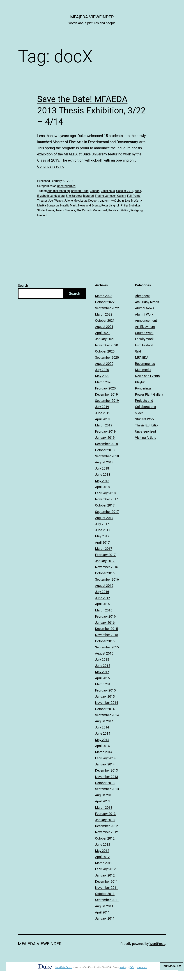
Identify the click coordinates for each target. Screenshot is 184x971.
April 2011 (102, 912)
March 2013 (103, 807)
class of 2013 (124, 191)
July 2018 (102, 468)
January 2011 (105, 918)
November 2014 (106, 702)
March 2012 (103, 863)
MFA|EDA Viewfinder (92, 16)
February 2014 (105, 758)
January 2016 (105, 622)
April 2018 (102, 487)
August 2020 (104, 363)
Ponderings (143, 388)
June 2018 (102, 474)
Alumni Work (144, 314)
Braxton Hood (79, 191)
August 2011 (104, 906)
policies (122, 967)
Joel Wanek (55, 200)
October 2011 (104, 894)
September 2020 (107, 357)
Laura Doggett (89, 200)
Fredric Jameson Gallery (110, 195)
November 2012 (106, 832)
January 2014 (105, 764)
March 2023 (103, 296)
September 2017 (107, 512)
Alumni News (144, 308)
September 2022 (107, 308)
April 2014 (102, 746)
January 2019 (105, 437)
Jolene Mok (71, 200)
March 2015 (103, 684)
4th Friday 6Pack (147, 302)
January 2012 (105, 875)
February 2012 (105, 869)
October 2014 (104, 709)
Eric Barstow (74, 195)
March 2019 (103, 425)
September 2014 (107, 715)
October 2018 (104, 450)
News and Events (89, 205)
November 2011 (106, 887)
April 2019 (102, 419)
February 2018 (105, 493)
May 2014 (102, 740)
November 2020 (106, 345)
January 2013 (105, 820)
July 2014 (102, 727)
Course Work (144, 333)
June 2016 (102, 598)
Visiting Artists (145, 437)
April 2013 (102, 801)
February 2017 (105, 555)
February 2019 (105, 431)
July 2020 (102, 370)
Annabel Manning (58, 191)
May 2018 (102, 481)
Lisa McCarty (133, 200)
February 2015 (105, 690)
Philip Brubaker (130, 205)
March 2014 (103, 752)
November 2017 (106, 499)
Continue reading (50, 166)
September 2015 (107, 647)
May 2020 (102, 376)
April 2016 (102, 604)
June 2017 (102, 530)
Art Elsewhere (145, 327)
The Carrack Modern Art (92, 210)
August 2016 (104, 585)
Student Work (45, 210)
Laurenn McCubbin (112, 200)
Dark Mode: (171, 966)
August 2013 (104, 795)
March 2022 (103, 314)
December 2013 (106, 770)
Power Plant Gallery (149, 394)
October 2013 (104, 783)
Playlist (140, 382)
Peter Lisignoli (110, 205)
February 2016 (105, 616)
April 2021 (102, 333)
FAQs (132, 967)
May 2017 (102, 536)
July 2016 (102, 592)
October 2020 (104, 351)
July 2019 (102, 407)
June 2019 (102, 413)
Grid (138, 351)
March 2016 (103, 610)
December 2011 (106, 881)
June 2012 (102, 844)
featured (88, 195)
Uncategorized (66, 186)
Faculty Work (144, 339)
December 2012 (106, 826)
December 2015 (106, 629)
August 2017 (104, 518)
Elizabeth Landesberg (51, 195)
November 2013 (106, 777)
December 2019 (106, 394)
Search (23, 285)
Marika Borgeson (48, 205)
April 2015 (102, 678)
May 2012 (102, 851)
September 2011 (107, 900)
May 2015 (102, 672)
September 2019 (107, 400)
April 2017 (102, 542)
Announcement (146, 320)
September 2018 (107, 456)
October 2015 (104, 641)
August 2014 (104, 721)
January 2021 (105, 339)
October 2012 (104, 838)
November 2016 (106, 567)
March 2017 (103, 549)
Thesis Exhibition (147, 425)
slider (139, 413)
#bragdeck (142, 296)
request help (142, 967)
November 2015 (106, 635)
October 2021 (104, 320)
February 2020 (105, 388)
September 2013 (107, 789)
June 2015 (102, 666)
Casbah (95, 191)
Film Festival (144, 345)
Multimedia (143, 370)
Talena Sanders (65, 210)
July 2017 (102, 524)
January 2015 (105, 696)
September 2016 (107, 579)
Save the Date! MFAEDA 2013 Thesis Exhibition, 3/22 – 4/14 (91, 110)
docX (138, 191)
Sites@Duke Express (63, 967)
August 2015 (104, 653)
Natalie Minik (68, 205)
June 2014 (102, 733)
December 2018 (106, 444)
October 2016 (104, 573)
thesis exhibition (118, 210)
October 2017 (104, 505)
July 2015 (102, 659)
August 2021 (104, 327)
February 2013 (105, 814)
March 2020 (103, 382)
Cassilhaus (108, 191)
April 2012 (102, 857)
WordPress (157, 944)
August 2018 (104, 462)
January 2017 (105, 561)
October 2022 (104, 302)
